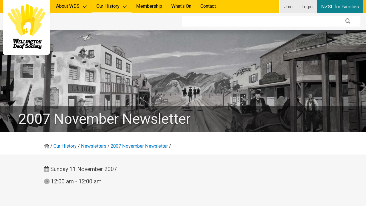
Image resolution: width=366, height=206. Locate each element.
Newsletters (93, 129)
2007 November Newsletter (139, 129)
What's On (181, 6)
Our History (111, 6)
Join (288, 6)
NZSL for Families (340, 6)
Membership (149, 6)
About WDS (71, 6)
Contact (208, 6)
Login (307, 6)
